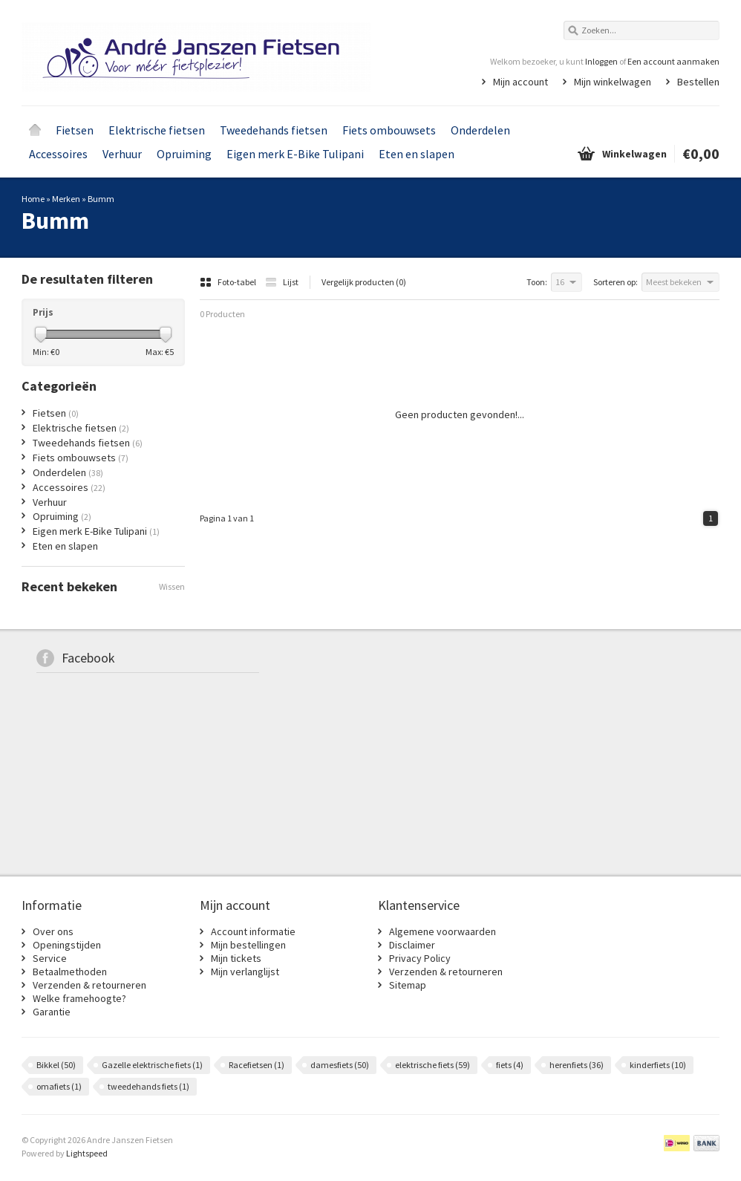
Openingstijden (67, 944)
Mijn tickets (236, 958)
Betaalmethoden (70, 971)
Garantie (52, 1011)
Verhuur (122, 153)
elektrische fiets (432, 1064)
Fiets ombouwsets (389, 130)
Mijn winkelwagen (612, 81)
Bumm (101, 198)
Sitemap (407, 985)
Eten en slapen (416, 153)
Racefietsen (256, 1064)
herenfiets (576, 1064)
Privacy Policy (420, 958)
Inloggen (601, 61)
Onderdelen (480, 130)
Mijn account (520, 81)
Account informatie (253, 931)
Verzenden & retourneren (89, 985)
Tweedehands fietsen (273, 130)
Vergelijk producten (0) (363, 281)
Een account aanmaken (673, 61)
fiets (509, 1064)
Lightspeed (87, 1153)
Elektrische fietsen (156, 130)
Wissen (172, 586)
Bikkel (56, 1064)
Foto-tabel (229, 281)
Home (35, 130)
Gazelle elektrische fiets (152, 1064)
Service (50, 958)
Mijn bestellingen (248, 944)
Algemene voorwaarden (442, 931)
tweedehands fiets (148, 1086)
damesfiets (339, 1064)
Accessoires (58, 153)
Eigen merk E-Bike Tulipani (295, 153)
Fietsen (75, 130)
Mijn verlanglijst (245, 971)
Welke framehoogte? (79, 998)
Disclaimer (412, 944)
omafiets (59, 1086)
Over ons (53, 931)
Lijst (281, 281)
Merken (66, 198)
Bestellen (698, 81)
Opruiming (184, 153)
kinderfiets (658, 1064)
